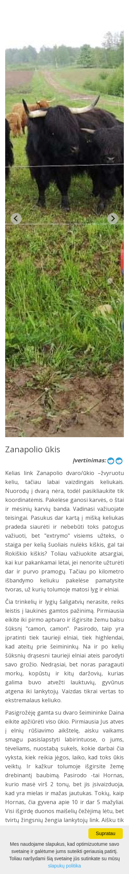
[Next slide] (112, 218)
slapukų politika (64, 865)
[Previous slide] (16, 218)
